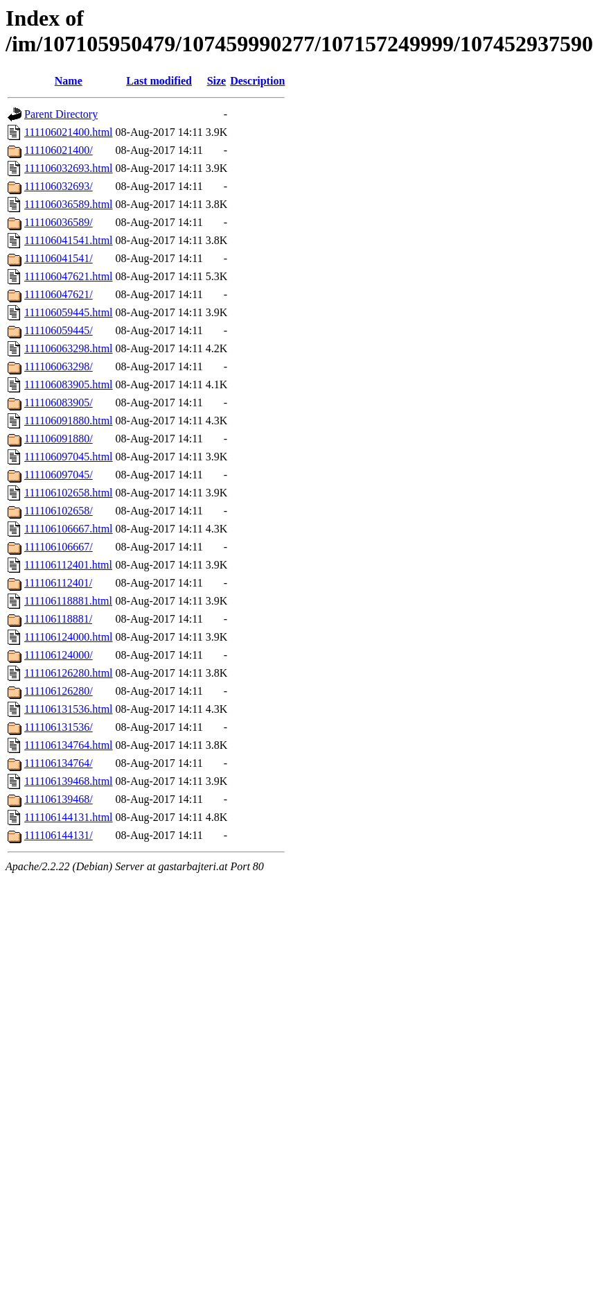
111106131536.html (68, 709)
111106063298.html (68, 348)
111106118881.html (68, 601)
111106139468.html (68, 781)
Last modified (159, 81)
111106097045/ (58, 475)
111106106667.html (68, 529)
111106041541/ (58, 258)
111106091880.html (68, 420)
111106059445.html (68, 312)
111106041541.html (68, 240)
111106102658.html (68, 493)
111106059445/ (58, 330)
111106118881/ (58, 619)
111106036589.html (68, 204)
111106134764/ (58, 763)
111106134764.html (68, 745)
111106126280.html (68, 673)
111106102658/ (58, 511)
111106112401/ (58, 583)
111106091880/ (58, 438)
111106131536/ (58, 727)
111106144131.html (68, 817)
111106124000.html (68, 637)
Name (68, 81)
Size (217, 81)
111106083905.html (68, 384)
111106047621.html (68, 276)
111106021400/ (58, 150)
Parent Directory (61, 114)
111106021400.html (68, 132)
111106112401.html (68, 565)
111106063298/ (58, 366)
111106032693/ (58, 186)
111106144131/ (58, 835)
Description (257, 81)
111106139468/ (58, 799)
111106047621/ (58, 294)
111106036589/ (58, 222)
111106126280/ (58, 691)
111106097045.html (68, 456)
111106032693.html (68, 168)
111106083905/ (58, 402)
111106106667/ (58, 547)
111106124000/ (58, 655)
